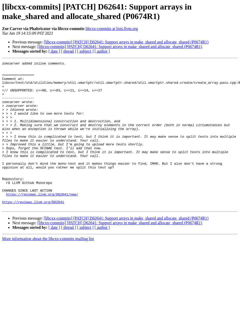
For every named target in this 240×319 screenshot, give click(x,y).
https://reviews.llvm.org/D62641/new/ (42, 221)
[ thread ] (68, 51)
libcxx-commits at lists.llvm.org (112, 28)
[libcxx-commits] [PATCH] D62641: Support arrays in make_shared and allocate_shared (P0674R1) (126, 42)
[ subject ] (85, 51)
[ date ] (54, 51)
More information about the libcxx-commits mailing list (48, 268)
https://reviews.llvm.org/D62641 (33, 230)
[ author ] (102, 51)
